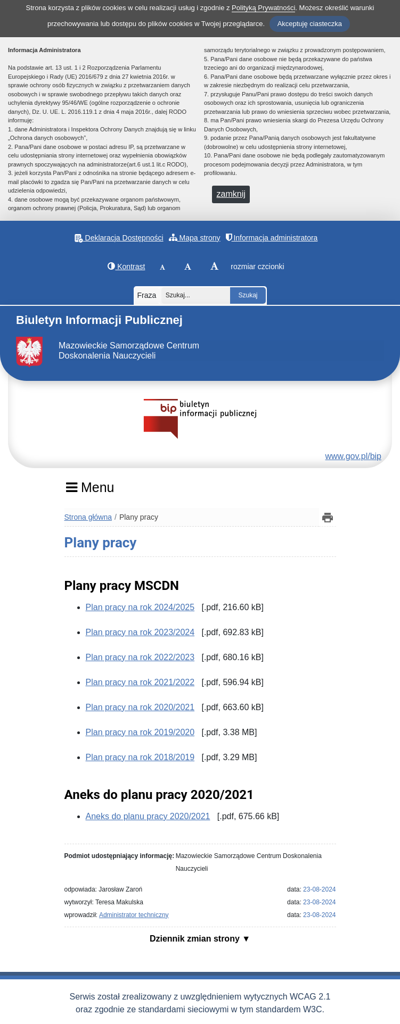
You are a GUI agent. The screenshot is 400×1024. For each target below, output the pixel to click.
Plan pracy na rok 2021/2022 (140, 682)
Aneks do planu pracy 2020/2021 (148, 816)
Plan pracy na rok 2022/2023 (140, 657)
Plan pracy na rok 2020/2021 (140, 707)
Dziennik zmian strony (196, 938)
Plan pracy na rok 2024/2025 (140, 607)
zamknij (231, 193)
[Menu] (90, 491)
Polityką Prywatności (263, 8)
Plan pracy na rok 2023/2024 (140, 632)
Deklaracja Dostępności (119, 238)
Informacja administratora (272, 237)
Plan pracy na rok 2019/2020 (140, 732)
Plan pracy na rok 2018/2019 (140, 757)
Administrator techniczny (134, 915)
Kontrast (126, 266)
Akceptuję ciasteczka (309, 24)
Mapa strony (195, 237)
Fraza (147, 295)
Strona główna (88, 517)
